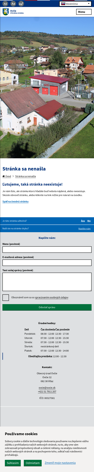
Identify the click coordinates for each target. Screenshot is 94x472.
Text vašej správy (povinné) (17, 270)
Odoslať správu (47, 307)
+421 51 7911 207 (47, 391)
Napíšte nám (84, 228)
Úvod (6, 176)
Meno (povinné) (11, 243)
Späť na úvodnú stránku (15, 201)
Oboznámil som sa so (39, 297)
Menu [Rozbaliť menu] (84, 11)
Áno (83, 220)
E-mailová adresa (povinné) (18, 257)
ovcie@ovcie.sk (47, 387)
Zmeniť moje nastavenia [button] (60, 462)
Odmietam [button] (33, 463)
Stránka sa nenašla (25, 176)
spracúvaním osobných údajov (51, 297)
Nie (89, 220)
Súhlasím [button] (13, 463)
